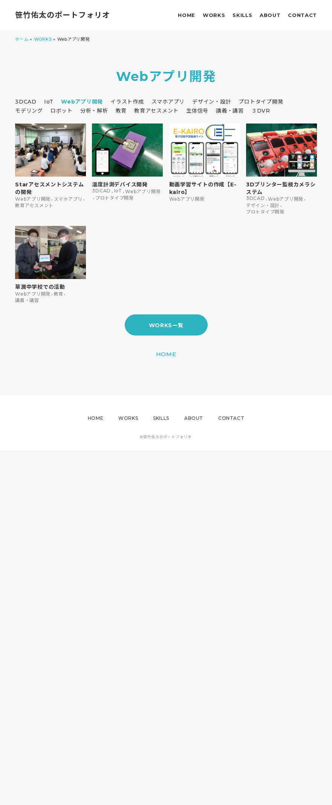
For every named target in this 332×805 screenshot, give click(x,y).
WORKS (214, 15)
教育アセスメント (156, 110)
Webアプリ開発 (82, 101)
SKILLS (242, 15)
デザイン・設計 (211, 101)
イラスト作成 (127, 101)
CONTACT (302, 15)
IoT (49, 101)
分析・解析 (94, 110)
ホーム (21, 39)
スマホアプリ (168, 101)
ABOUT (270, 15)
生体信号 (197, 110)
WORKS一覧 (166, 325)
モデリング (29, 110)
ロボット (61, 110)
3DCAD (26, 101)
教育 (121, 110)
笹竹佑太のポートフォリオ (62, 15)
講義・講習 (230, 110)
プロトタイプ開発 (261, 101)
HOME (186, 15)
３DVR (260, 110)
